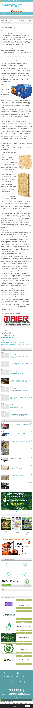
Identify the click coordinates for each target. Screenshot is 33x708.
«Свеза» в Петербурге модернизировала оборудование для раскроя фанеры (18, 372)
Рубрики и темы (19, 686)
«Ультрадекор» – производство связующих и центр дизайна (20, 425)
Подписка (8, 673)
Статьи (15, 20)
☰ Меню (4, 14)
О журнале (28, 686)
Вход (5, 1)
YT (20, 681)
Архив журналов (9, 676)
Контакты (22, 676)
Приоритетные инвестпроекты (8, 576)
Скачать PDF (6, 532)
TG (16, 0)
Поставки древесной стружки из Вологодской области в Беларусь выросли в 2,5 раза (19, 415)
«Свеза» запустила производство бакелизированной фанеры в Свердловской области (21, 406)
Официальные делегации (24, 576)
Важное (4, 686)
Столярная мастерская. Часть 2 (16, 458)
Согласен (27, 706)
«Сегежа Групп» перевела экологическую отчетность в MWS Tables (21, 398)
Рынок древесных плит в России (16, 475)
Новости (11, 686)
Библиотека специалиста (9, 568)
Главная (2, 20)
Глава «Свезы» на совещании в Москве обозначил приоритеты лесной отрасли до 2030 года (20, 381)
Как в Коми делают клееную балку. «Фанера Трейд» (20, 441)
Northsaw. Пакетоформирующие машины (18, 450)
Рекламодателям (23, 673)
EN (9, 1)
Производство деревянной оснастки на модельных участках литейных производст (20, 467)
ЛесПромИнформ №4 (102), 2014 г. (25, 20)
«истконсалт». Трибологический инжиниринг (19, 484)
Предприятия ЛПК (24, 568)
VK (13, 0)
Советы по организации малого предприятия (19, 433)
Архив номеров (9, 20)
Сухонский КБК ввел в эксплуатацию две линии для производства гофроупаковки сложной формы (20, 389)
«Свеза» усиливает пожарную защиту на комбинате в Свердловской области (21, 364)
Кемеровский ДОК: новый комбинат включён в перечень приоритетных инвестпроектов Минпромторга (19, 356)
